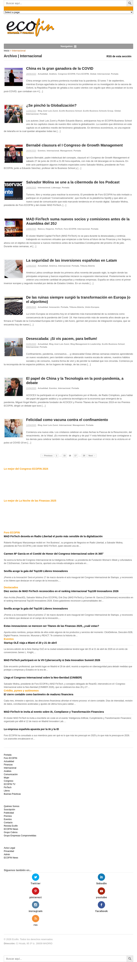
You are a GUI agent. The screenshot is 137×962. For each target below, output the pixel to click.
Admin (7, 854)
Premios (8, 816)
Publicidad (9, 813)
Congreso (8, 781)
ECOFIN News (11, 829)
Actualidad (43, 74)
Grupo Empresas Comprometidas (20, 835)
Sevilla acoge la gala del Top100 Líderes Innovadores (36, 571)
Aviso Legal (9, 848)
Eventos (42, 151)
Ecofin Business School (70, 111)
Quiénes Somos (11, 806)
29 (84, 455)
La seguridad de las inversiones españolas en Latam (71, 260)
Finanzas (8, 764)
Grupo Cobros (10, 832)
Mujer (6, 777)
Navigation (67, 46)
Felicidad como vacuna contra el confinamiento (67, 420)
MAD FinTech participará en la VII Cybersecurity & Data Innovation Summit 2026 (52, 660)
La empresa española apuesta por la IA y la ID (31, 729)
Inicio (6, 50)
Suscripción (9, 809)
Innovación (54, 307)
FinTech (59, 229)
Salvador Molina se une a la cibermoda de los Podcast (73, 182)
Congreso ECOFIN (66, 74)
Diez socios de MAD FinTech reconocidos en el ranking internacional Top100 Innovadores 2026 (61, 591)
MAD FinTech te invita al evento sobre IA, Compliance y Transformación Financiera (54, 711)
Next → (92, 455)
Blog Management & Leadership (85, 344)
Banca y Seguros (46, 229)
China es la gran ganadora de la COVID (59, 68)
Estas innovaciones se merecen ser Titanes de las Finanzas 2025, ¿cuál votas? (51, 625)
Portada (114, 74)
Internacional (103, 74)
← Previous (47, 455)
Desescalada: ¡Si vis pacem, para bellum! (61, 339)
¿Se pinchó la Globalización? (51, 105)
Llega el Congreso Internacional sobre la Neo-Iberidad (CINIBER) (43, 677)
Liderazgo (56, 187)
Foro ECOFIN (82, 74)
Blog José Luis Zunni (48, 111)
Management (66, 151)
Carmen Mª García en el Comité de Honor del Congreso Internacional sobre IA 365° (53, 553)
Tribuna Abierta (87, 266)
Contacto (8, 822)
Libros (7, 790)
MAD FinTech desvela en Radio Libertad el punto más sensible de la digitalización (53, 536)
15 (64, 455)
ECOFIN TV (9, 784)
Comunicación (11, 774)
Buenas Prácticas (12, 794)
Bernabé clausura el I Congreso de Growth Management (74, 145)
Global (93, 74)
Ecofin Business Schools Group (98, 111)
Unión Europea (92, 307)
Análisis (53, 74)
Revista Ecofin (11, 826)
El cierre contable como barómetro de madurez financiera (38, 694)
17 (75, 455)
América (53, 266)
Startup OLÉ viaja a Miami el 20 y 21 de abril (30, 642)
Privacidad (9, 851)
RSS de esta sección (119, 56)
